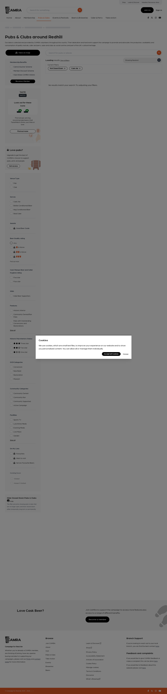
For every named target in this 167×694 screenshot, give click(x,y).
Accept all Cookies (111, 354)
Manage (125, 354)
